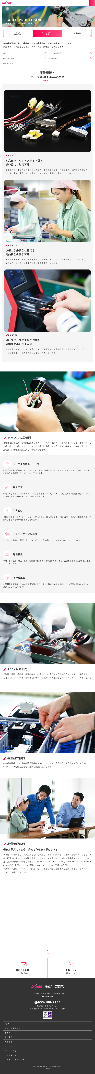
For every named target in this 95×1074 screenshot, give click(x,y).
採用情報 (8, 1042)
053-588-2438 (48, 1002)
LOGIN (47, 1069)
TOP (7, 1024)
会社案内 (8, 1037)
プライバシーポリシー (14, 1060)
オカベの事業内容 (12, 1028)
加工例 (8, 1033)
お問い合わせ (10, 1051)
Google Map (47, 996)
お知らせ (8, 1046)
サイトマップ (10, 1055)
